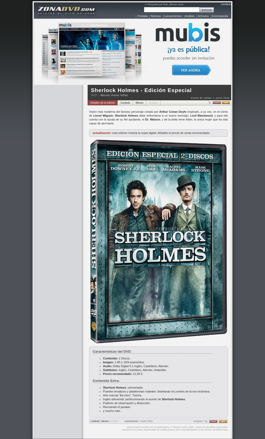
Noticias (156, 16)
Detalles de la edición (102, 102)
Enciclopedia (220, 16)
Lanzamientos (173, 16)
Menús (139, 102)
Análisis (190, 16)
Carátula (125, 102)
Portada (143, 16)
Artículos (203, 16)
